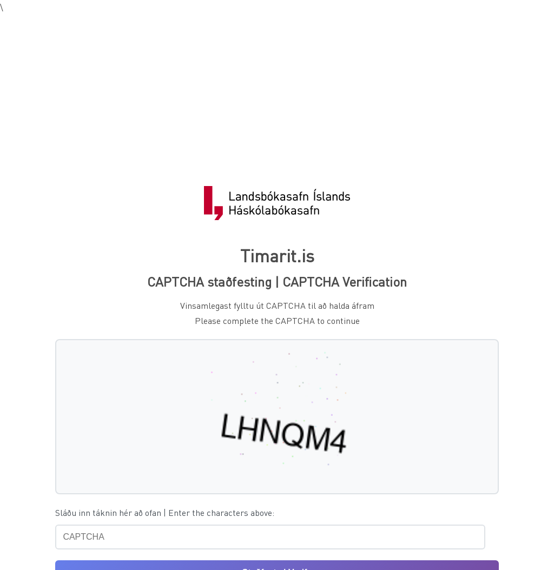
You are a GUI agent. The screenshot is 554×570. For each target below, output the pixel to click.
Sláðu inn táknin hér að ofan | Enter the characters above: (164, 512)
